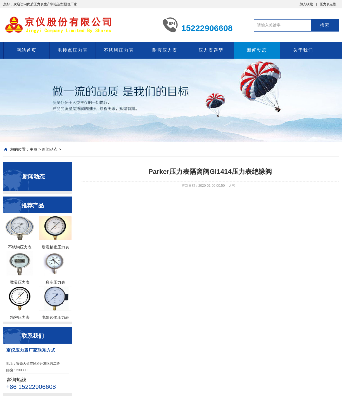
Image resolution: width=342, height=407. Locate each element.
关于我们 (303, 50)
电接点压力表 (73, 50)
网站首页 (26, 50)
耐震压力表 (164, 50)
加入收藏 (306, 4)
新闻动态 (257, 50)
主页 (33, 149)
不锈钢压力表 (119, 50)
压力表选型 (328, 4)
